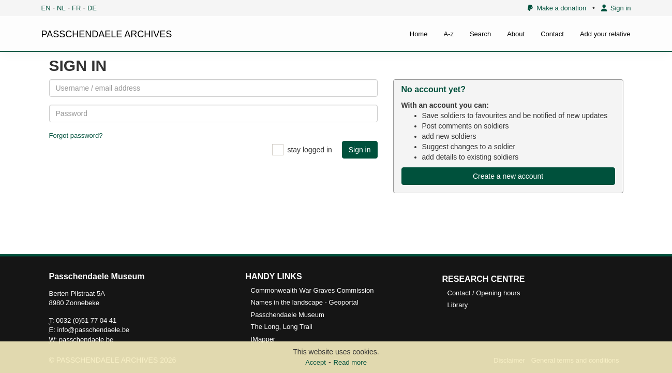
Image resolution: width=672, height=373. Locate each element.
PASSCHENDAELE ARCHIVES (106, 34)
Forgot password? (76, 135)
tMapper (263, 339)
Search (480, 34)
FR (76, 8)
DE (92, 8)
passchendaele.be (86, 339)
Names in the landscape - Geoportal (305, 302)
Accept (315, 362)
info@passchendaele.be (93, 330)
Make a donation (557, 8)
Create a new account (508, 176)
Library (457, 305)
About (516, 34)
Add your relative (605, 34)
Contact (552, 34)
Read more (350, 362)
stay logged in (309, 150)
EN (46, 8)
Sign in (616, 8)
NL (61, 8)
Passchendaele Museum (287, 315)
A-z (448, 34)
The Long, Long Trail (281, 327)
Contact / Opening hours (483, 293)
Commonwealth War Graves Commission (312, 290)
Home (419, 34)
